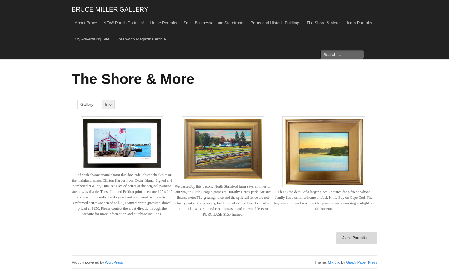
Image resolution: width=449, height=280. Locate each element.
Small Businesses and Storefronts (213, 23)
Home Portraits (163, 23)
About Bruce (86, 23)
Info (108, 104)
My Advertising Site (92, 39)
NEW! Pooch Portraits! (124, 23)
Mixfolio (334, 262)
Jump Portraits (359, 23)
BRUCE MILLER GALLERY (110, 9)
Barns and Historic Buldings (275, 23)
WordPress (114, 262)
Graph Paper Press (361, 262)
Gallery (86, 104)
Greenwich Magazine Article (141, 39)
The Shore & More (323, 23)
